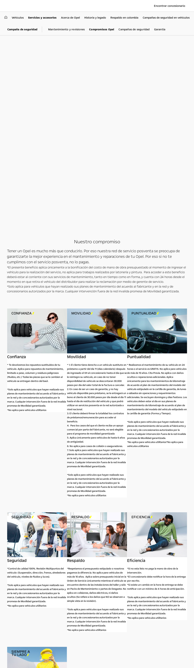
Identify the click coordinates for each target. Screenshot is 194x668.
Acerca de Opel (121, 554)
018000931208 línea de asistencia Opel (152, 565)
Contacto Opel (149, 554)
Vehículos (35, 551)
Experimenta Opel (95, 554)
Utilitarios (64, 551)
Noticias (116, 567)
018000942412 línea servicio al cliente (151, 573)
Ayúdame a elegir (35, 565)
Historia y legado (121, 571)
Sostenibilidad (119, 563)
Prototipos (89, 563)
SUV (28, 557)
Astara (115, 575)
